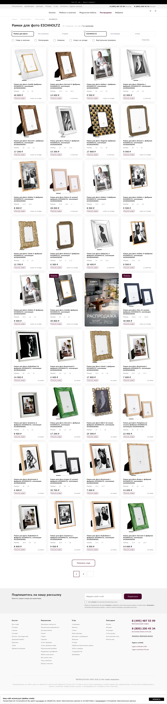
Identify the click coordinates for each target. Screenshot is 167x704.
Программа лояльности (48, 637)
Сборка (43, 649)
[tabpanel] (29, 64)
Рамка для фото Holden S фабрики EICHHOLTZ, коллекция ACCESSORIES (28, 202)
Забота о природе (77, 661)
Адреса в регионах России (140, 663)
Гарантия (44, 652)
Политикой (150, 618)
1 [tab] (24, 80)
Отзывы (48, 6)
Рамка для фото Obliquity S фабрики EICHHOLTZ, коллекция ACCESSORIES (100, 260)
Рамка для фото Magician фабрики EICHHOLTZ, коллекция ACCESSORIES (101, 144)
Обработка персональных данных (82, 658)
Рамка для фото (40, 19)
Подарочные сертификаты (49, 665)
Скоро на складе (80, 40)
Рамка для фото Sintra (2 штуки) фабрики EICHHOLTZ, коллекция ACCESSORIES (64, 202)
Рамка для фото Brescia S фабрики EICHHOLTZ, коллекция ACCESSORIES (64, 260)
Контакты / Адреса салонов (71, 6)
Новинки (60, 40)
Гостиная (15, 640)
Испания (109, 640)
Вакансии (75, 652)
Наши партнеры (77, 646)
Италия (108, 637)
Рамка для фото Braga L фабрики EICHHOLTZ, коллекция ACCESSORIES (137, 491)
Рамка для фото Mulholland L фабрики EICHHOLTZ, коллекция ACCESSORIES (100, 549)
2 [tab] (29, 80)
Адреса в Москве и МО (139, 660)
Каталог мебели (26, 19)
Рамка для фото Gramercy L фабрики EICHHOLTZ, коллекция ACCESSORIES (64, 549)
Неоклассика (110, 652)
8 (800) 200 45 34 (141, 6)
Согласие (108, 618)
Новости (74, 640)
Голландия (109, 643)
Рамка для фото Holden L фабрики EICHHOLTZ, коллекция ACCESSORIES (101, 86)
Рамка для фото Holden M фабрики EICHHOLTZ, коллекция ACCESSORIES (138, 260)
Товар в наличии (23, 40)
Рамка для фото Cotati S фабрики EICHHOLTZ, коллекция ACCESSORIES (28, 260)
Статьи (74, 643)
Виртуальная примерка (106, 40)
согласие (93, 615)
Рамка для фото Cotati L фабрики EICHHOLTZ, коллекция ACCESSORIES (101, 375)
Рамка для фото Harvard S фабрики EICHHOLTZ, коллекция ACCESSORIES (65, 86)
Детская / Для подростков (20, 649)
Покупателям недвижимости (50, 640)
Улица (14, 658)
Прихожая (15, 655)
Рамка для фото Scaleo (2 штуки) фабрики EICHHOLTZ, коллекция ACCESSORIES (64, 491)
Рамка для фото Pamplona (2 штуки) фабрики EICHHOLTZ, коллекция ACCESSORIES (135, 433)
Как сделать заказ (46, 671)
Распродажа (43, 40)
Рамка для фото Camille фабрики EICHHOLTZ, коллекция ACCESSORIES (28, 86)
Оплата (43, 646)
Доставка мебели (46, 643)
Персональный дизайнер (49, 661)
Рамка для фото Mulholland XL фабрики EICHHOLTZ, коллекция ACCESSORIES (27, 375)
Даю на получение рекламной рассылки (102, 615)
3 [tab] (33, 80)
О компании (76, 637)
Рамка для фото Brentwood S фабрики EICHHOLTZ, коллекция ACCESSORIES (64, 375)
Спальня (14, 643)
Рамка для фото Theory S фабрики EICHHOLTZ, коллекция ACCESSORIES (64, 144)
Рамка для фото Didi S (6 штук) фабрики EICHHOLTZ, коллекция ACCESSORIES (100, 433)
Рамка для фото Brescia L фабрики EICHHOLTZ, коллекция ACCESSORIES (137, 144)
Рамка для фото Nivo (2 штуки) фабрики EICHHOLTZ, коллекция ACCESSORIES (137, 318)
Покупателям (46, 634)
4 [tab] (72, 80)
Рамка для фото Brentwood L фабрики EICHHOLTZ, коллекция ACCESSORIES (137, 375)
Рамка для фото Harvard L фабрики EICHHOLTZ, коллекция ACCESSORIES (29, 144)
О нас (74, 634)
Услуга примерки (46, 655)
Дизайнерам (29, 6)
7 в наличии (87, 26)
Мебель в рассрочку (47, 668)
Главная (14, 19)
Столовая (15, 646)
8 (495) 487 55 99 (117, 6)
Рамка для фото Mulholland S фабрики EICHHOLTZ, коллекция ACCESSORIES (27, 549)
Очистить (145, 40)
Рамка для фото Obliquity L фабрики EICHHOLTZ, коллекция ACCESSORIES (137, 86)
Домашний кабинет (18, 652)
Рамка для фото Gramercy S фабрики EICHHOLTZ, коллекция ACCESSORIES (27, 433)
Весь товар (15, 637)
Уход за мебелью (46, 674)
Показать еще (83, 576)
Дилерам (39, 6)
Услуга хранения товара (48, 658)
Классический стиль (112, 649)
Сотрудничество (77, 665)
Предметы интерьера (18, 661)
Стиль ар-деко (110, 646)
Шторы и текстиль (47, 677)
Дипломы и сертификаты (80, 649)
